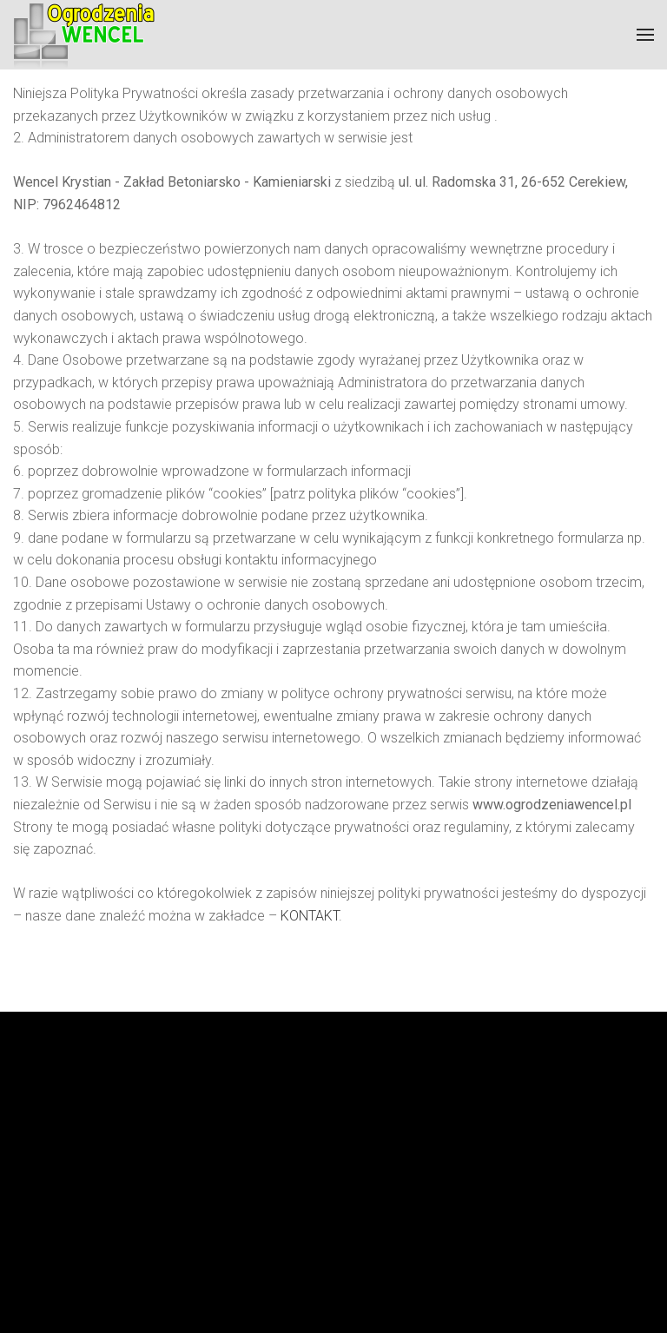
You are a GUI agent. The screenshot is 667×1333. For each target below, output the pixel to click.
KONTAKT (310, 915)
